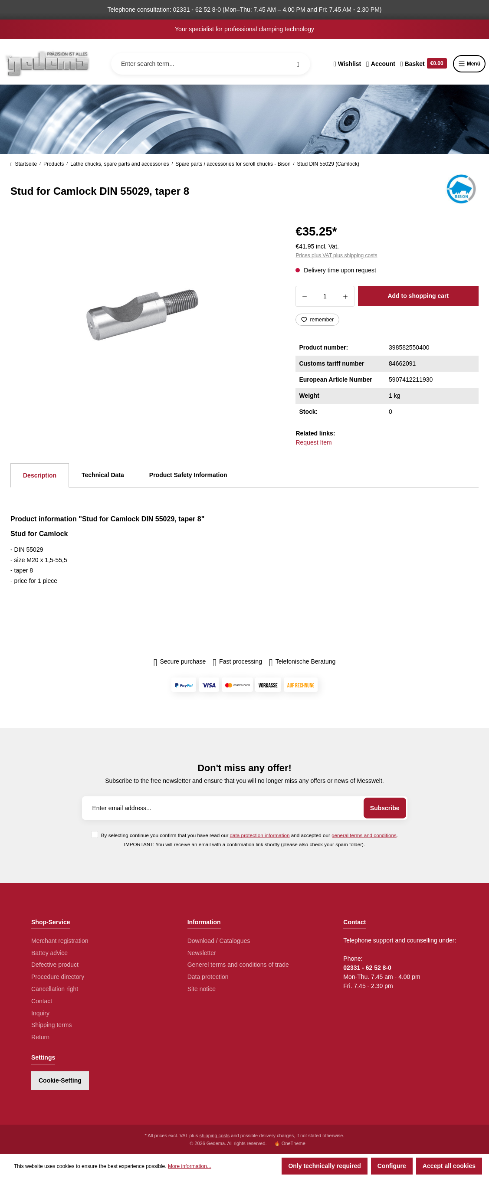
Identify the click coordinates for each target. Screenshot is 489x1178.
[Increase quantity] (345, 296)
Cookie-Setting (60, 1080)
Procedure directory (57, 976)
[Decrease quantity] (304, 296)
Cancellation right (54, 988)
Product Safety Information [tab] (188, 474)
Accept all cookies (449, 1165)
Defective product (55, 964)
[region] (142, 315)
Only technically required (324, 1165)
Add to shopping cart (418, 295)
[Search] (298, 63)
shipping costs (215, 1135)
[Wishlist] (347, 63)
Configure (391, 1165)
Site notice (201, 988)
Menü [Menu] (469, 63)
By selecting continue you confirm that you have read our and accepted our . (249, 835)
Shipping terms (51, 1024)
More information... (189, 1166)
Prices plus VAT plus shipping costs (336, 255)
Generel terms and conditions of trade (238, 964)
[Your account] (381, 63)
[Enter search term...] (210, 64)
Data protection (208, 976)
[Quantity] (325, 296)
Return (40, 1037)
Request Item (313, 442)
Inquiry (40, 1013)
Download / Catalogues (218, 940)
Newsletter (201, 952)
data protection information (260, 835)
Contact (41, 1001)
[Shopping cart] (424, 63)
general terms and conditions (364, 835)
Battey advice (49, 952)
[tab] (39, 475)
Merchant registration (60, 940)
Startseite (23, 164)
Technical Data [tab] (103, 474)
